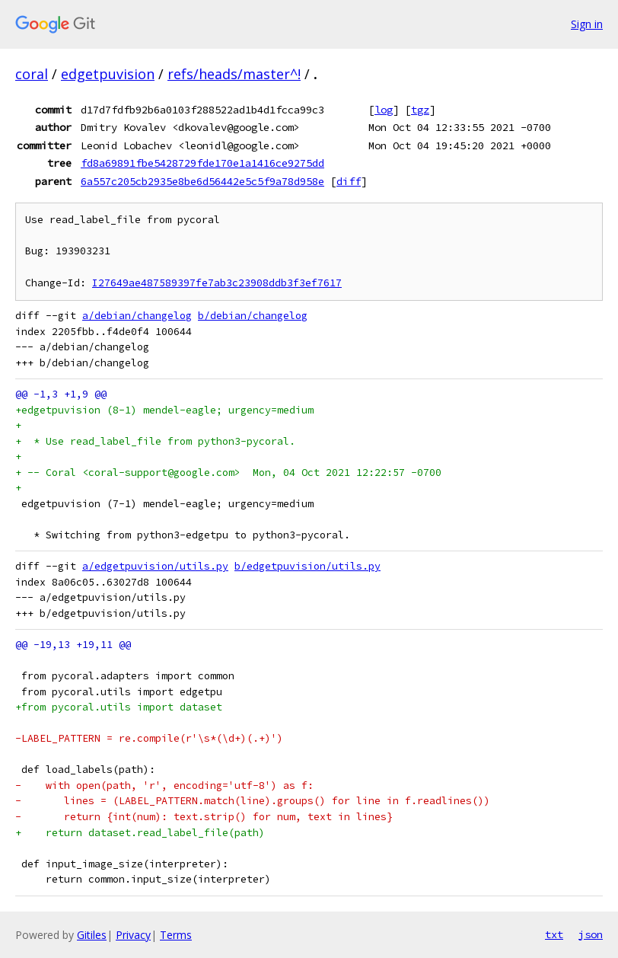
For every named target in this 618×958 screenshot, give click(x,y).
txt (554, 934)
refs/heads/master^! (234, 74)
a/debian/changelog (137, 315)
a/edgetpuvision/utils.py (155, 566)
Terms (176, 935)
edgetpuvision (107, 74)
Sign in (587, 24)
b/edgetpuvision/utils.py (307, 566)
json (590, 934)
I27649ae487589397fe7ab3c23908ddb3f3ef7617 (217, 282)
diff (348, 181)
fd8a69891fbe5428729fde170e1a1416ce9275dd (202, 163)
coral (31, 74)
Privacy (133, 935)
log (383, 110)
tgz (420, 110)
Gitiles (92, 935)
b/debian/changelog (252, 315)
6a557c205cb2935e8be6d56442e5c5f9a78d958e (202, 181)
